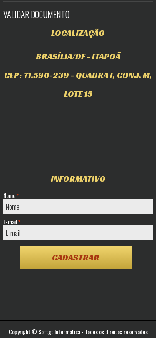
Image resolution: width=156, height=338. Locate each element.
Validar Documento (36, 14)
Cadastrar (75, 257)
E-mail (11, 221)
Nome (11, 195)
